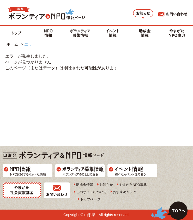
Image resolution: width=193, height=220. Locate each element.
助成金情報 (84, 185)
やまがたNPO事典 (133, 185)
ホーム (12, 44)
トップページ (90, 199)
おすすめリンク (125, 192)
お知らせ (106, 185)
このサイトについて (91, 192)
